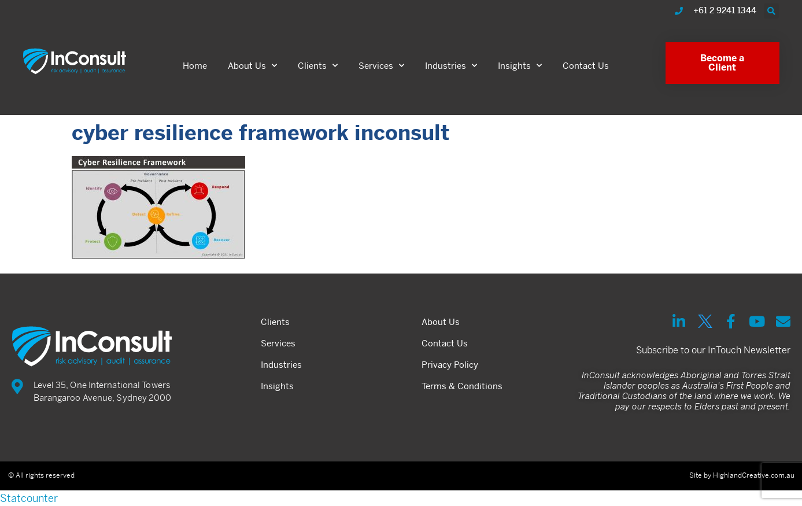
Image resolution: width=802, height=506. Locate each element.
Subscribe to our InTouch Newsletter (713, 350)
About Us (252, 66)
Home (195, 65)
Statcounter (29, 498)
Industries (451, 66)
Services (381, 66)
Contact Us (586, 65)
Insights (520, 66)
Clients (318, 66)
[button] (771, 11)
